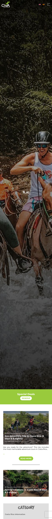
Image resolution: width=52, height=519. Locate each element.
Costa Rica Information (15, 514)
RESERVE (26, 398)
